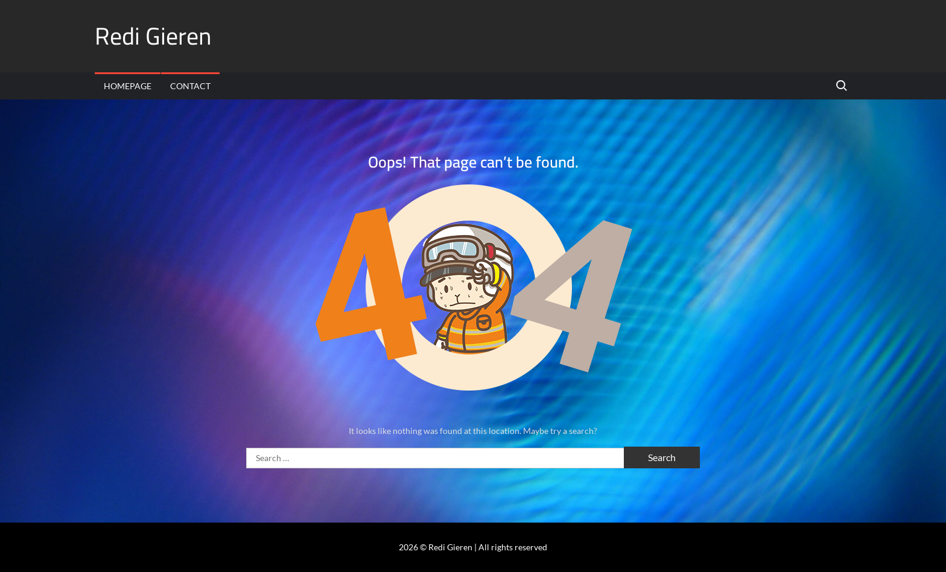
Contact (190, 86)
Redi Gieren (153, 35)
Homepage (127, 86)
